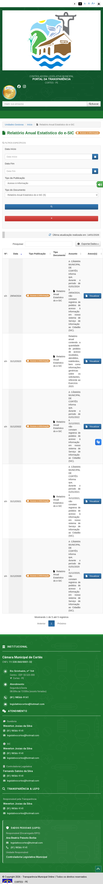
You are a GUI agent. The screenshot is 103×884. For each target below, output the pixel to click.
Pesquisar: (42, 244)
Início (29, 124)
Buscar (94, 104)
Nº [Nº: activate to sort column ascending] (5, 253)
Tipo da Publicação (15, 178)
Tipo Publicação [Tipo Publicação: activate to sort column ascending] (37, 253)
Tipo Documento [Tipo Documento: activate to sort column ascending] (59, 254)
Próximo (61, 623)
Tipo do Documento (15, 190)
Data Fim (9, 163)
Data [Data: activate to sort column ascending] (15, 253)
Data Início (10, 149)
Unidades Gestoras (14, 124)
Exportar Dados (88, 244)
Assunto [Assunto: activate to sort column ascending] (72, 253)
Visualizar (92, 296)
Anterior (41, 623)
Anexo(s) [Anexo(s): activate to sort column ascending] (92, 253)
